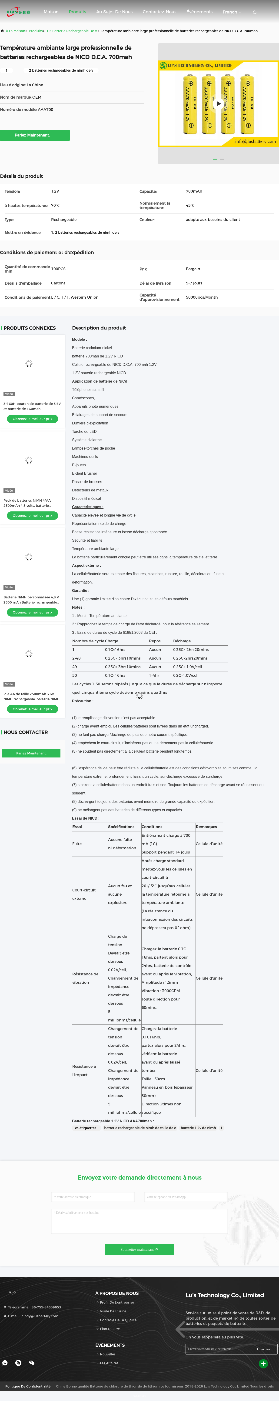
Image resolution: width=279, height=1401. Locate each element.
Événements (199, 11)
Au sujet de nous (114, 11)
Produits (77, 11)
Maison (51, 11)
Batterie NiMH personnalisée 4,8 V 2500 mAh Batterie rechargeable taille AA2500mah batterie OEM (31, 602)
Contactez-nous (159, 11)
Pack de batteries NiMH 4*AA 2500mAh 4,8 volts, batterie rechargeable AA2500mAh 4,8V (29, 505)
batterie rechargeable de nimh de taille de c (140, 1128)
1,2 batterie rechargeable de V (71, 31)
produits (36, 31)
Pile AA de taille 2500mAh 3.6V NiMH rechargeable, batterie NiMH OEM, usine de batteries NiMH (31, 699)
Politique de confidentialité (27, 1386)
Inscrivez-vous (264, 1349)
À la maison (15, 31)
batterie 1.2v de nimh (198, 1128)
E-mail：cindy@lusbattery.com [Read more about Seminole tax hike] (30, 1316)
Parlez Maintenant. (35, 135)
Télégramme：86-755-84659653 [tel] (32, 1307)
